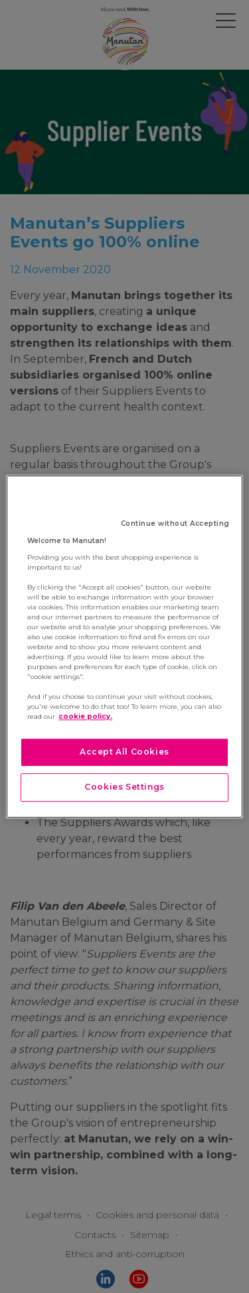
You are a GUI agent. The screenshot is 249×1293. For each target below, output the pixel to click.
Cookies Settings (124, 787)
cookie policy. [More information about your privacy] (85, 716)
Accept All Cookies (124, 752)
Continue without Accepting (175, 523)
